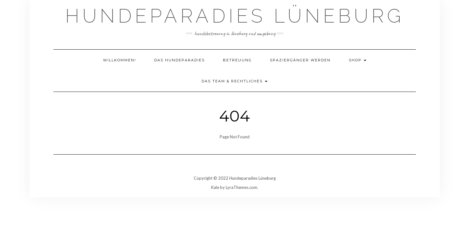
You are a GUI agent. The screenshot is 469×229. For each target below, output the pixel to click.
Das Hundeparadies (179, 60)
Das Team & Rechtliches (234, 81)
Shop (357, 60)
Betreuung (237, 60)
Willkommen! (119, 60)
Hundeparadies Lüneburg (234, 16)
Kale (215, 187)
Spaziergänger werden (300, 60)
